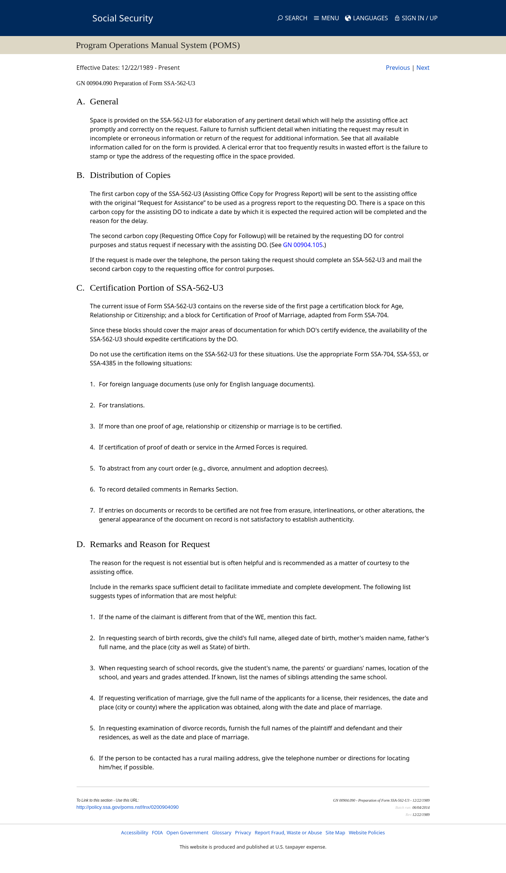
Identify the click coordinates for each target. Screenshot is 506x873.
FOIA (157, 832)
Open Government (187, 832)
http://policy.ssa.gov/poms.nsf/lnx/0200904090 (128, 807)
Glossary (222, 832)
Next (422, 67)
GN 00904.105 (302, 245)
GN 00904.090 (95, 83)
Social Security (122, 18)
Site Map (335, 832)
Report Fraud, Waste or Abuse (288, 832)
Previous (398, 67)
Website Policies (367, 832)
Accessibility (134, 832)
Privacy (243, 832)
